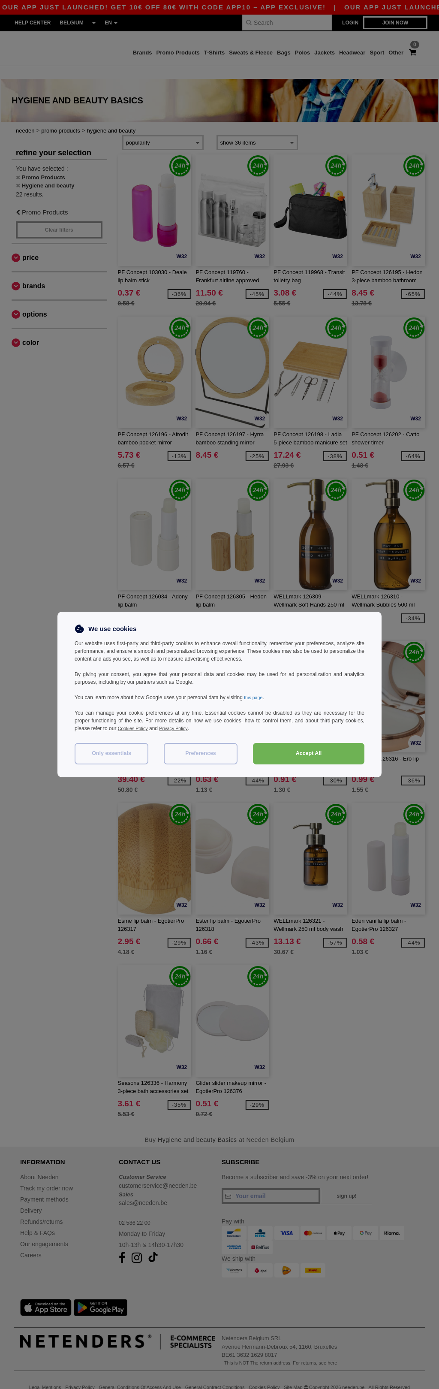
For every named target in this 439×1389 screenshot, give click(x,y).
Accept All (309, 753)
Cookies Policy (135, 728)
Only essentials (111, 753)
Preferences (200, 753)
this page (254, 697)
